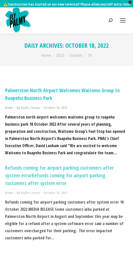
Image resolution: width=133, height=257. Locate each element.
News (9, 100)
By (28, 100)
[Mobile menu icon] (123, 13)
